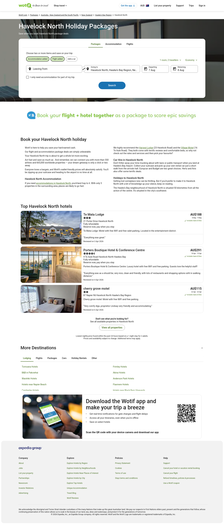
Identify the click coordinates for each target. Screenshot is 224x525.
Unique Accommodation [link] (77, 488)
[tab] (95, 44)
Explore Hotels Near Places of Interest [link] (82, 473)
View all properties (112, 327)
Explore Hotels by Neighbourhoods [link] (81, 468)
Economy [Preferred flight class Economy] (191, 60)
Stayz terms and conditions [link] (126, 478)
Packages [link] (34, 15)
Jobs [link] (21, 468)
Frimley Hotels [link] (120, 366)
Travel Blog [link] (71, 493)
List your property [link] (26, 473)
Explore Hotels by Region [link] (77, 463)
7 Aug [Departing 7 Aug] (152, 70)
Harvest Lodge (146, 147)
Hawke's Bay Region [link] (103, 15)
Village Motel (187, 147)
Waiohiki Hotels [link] (29, 378)
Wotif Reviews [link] (73, 498)
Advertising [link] (23, 493)
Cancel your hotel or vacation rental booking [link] (181, 468)
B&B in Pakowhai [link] (30, 372)
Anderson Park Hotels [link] (123, 378)
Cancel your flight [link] (170, 473)
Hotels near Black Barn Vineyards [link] (129, 390)
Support (180, 5)
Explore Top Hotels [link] (74, 483)
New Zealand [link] (87, 15)
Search (112, 85)
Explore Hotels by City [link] (76, 478)
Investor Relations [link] (26, 488)
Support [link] (166, 463)
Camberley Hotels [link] (30, 390)
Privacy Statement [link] (122, 463)
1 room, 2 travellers (171, 60)
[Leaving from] (54, 69)
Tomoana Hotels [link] (30, 366)
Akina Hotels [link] (119, 372)
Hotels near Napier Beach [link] (34, 384)
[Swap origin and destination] (84, 69)
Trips (191, 5)
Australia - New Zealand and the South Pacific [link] (60, 15)
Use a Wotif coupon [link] (171, 483)
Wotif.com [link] (23, 15)
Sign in (202, 5)
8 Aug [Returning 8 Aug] (181, 70)
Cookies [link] (118, 468)
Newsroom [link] (23, 483)
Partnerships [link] (24, 478)
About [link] (21, 463)
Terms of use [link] (120, 473)
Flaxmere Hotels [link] (121, 384)
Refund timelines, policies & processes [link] (179, 478)
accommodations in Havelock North (53, 183)
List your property (162, 5)
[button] (112, 348)
